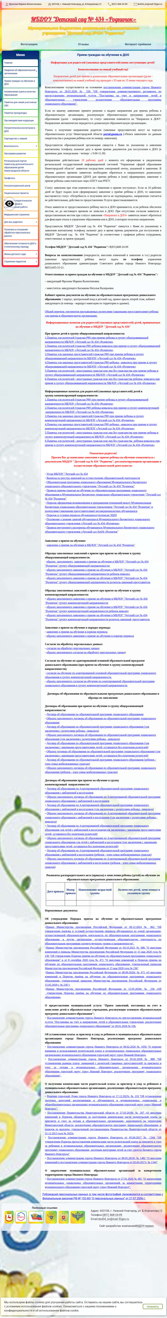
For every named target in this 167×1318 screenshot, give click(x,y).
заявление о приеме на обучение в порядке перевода (77, 631)
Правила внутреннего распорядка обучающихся (75, 527)
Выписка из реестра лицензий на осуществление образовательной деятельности (93, 478)
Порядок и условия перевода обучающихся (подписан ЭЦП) (82, 515)
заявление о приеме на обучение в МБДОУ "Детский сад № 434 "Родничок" (91, 545)
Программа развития (15, 153)
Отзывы (83, 44)
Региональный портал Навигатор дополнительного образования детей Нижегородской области (18, 166)
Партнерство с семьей (15, 138)
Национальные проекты (16, 193)
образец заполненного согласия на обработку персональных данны (86, 652)
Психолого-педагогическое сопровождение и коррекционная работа (18, 203)
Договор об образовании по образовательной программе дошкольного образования (95, 714)
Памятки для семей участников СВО (20, 104)
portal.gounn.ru (112, 134)
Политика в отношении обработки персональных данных (17, 232)
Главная (8, 62)
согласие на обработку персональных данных (73, 648)
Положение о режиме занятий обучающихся (73, 519)
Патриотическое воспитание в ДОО (19, 129)
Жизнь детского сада (15, 254)
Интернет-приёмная (138, 44)
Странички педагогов (15, 261)
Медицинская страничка (16, 214)
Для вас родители (13, 222)
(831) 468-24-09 (119, 4)
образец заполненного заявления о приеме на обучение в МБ (82, 615)
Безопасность (11, 146)
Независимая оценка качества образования (20, 93)
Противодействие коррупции (19, 120)
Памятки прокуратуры (15, 113)
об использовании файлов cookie (57, 1310)
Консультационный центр (17, 185)
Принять (153, 1306)
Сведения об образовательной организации (19, 72)
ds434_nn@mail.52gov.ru (150, 4)
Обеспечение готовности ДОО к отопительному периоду (20, 245)
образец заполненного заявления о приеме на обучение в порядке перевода (90, 635)
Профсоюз (9, 178)
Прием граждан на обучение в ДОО (19, 82)
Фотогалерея (28, 44)
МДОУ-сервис (145, 1226)
